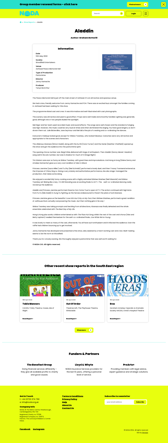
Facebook (25, 429)
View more (81, 330)
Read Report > (27, 319)
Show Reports (29, 22)
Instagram (38, 429)
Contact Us (68, 408)
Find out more (135, 4)
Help (64, 402)
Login (133, 13)
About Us (67, 405)
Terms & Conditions (72, 396)
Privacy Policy (69, 399)
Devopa (145, 433)
